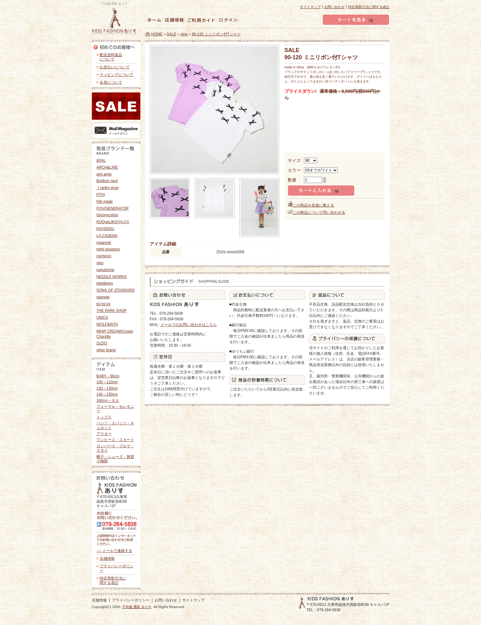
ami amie (104, 174)
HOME (157, 34)
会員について (111, 82)
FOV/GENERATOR (113, 208)
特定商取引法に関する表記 (369, 7)
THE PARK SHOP (112, 310)
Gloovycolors (107, 215)
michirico (104, 256)
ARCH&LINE (107, 167)
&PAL (101, 160)
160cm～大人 (108, 400)
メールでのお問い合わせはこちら (188, 325)
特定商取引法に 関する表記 (113, 580)
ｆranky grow (108, 188)
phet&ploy (105, 283)
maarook (104, 242)
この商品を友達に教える (313, 205)
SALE (171, 34)
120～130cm (107, 388)
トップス (104, 417)
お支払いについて (115, 67)
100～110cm (107, 382)
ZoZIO (102, 343)
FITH (101, 194)
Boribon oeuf (107, 181)
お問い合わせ (334, 7)
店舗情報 (107, 558)
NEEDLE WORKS (112, 277)
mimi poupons (108, 249)
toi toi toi (104, 304)
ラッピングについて (116, 74)
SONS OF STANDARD (116, 290)
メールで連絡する (117, 551)
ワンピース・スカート (115, 440)
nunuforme (105, 270)
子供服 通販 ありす (136, 607)
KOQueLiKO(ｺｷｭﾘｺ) (113, 222)
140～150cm (107, 394)
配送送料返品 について (111, 57)
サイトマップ (310, 7)
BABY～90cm (108, 376)
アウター (104, 434)
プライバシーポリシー (116, 568)
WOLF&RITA (107, 324)
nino (184, 34)
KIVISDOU (105, 229)
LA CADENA (107, 236)
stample (103, 297)
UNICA (102, 317)
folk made (105, 201)
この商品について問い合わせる (319, 212)
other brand (106, 350)
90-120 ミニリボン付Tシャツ (216, 34)
